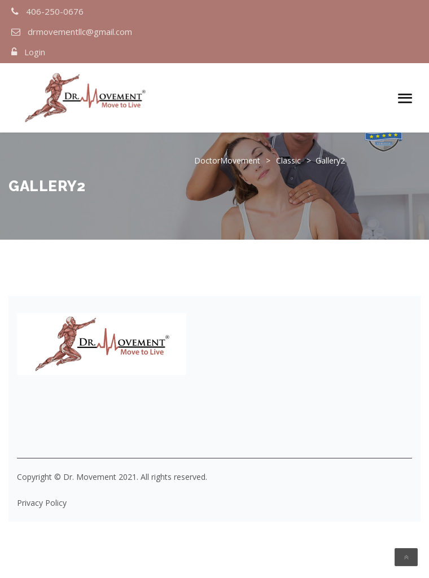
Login (34, 52)
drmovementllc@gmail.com (80, 31)
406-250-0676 (55, 11)
